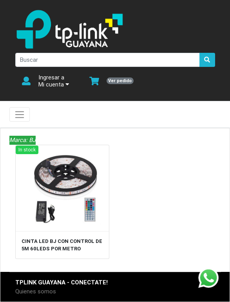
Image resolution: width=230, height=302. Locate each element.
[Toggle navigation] (19, 114)
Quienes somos (35, 291)
